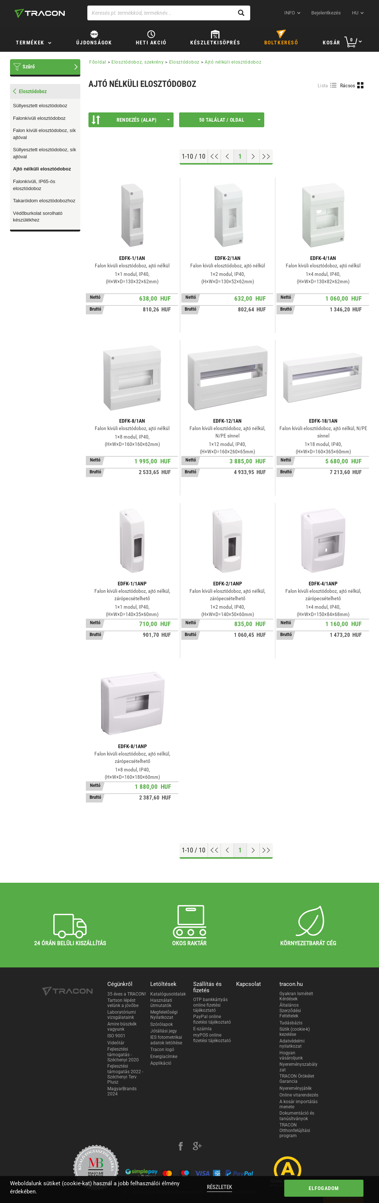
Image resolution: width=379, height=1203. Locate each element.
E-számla (202, 1028)
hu (355, 13)
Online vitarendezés (298, 1095)
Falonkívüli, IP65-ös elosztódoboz (34, 185)
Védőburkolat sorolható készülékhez (38, 216)
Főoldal (97, 62)
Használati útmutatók (161, 1003)
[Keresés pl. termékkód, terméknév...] (168, 13)
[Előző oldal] (227, 156)
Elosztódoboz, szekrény (137, 62)
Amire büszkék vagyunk (122, 1026)
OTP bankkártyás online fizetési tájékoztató (210, 1005)
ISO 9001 (116, 1035)
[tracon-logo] (39, 13)
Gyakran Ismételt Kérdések (296, 996)
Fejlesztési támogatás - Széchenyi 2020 (123, 1054)
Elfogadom (324, 1188)
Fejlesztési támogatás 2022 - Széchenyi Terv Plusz (125, 1074)
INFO (289, 13)
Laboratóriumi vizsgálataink (121, 1015)
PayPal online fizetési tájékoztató (212, 1019)
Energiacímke (163, 1056)
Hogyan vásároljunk (291, 1055)
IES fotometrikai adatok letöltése (166, 1040)
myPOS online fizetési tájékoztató (212, 1038)
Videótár (115, 1042)
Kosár (332, 42)
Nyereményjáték (295, 1088)
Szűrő (29, 67)
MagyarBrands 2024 (122, 1091)
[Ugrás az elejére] (214, 156)
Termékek (30, 42)
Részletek (219, 1187)
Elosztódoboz (184, 62)
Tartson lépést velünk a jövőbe (122, 1003)
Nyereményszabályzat (298, 1067)
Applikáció (160, 1063)
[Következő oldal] (253, 156)
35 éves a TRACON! (126, 994)
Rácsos (347, 85)
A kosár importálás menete (298, 1104)
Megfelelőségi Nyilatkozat (164, 1015)
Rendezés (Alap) (130, 119)
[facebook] (180, 1147)
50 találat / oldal (230, 120)
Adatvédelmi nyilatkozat (292, 1043)
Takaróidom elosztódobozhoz (44, 200)
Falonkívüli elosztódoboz (39, 118)
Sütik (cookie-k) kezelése (294, 1032)
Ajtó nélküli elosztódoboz (42, 169)
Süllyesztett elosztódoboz (40, 105)
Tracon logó (162, 1049)
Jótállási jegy (163, 1031)
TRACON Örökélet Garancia (296, 1079)
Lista (323, 85)
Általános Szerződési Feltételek (290, 1010)
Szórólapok (161, 1024)
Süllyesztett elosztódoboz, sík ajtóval (44, 153)
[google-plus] (197, 1147)
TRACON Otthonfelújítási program (294, 1130)
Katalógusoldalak (168, 994)
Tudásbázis (290, 1022)
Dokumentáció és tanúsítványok (296, 1116)
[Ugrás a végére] (266, 156)
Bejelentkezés (326, 13)
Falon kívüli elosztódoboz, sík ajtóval (44, 134)
